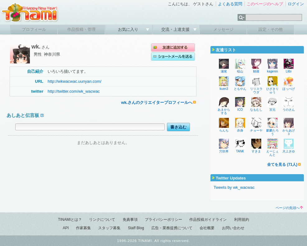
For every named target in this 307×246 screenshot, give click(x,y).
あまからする (224, 111)
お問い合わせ (233, 228)
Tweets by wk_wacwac (234, 187)
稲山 (240, 71)
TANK (240, 151)
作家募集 (83, 228)
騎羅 (256, 71)
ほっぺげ (288, 89)
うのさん (288, 109)
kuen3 (224, 89)
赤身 (240, 130)
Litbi (288, 71)
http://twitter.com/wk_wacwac (74, 91)
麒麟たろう (272, 132)
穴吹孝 (224, 151)
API (65, 228)
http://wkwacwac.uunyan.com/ (75, 81)
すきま (256, 151)
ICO (240, 109)
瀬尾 (224, 71)
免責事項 (130, 219)
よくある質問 (230, 4)
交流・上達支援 (176, 29)
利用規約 (241, 219)
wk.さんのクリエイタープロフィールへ (156, 102)
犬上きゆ (288, 151)
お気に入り (128, 29)
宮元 (272, 109)
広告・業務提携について (171, 228)
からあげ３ (288, 132)
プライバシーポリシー (163, 219)
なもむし (256, 109)
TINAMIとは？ (70, 219)
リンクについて (102, 219)
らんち (224, 130)
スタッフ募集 (109, 228)
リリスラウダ (256, 90)
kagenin (272, 71)
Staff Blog (136, 228)
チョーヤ (256, 130)
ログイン (296, 4)
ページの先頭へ (289, 208)
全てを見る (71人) (282, 164)
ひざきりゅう (272, 90)
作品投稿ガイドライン (208, 219)
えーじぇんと (272, 153)
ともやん (240, 89)
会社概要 (207, 228)
